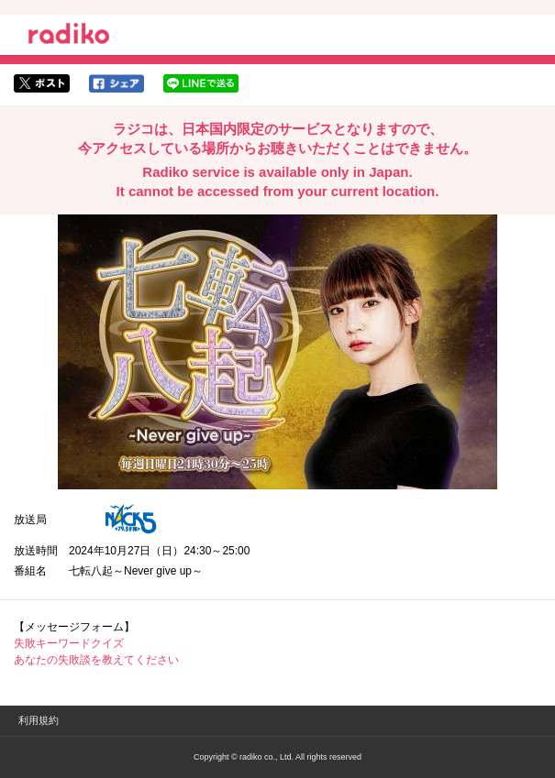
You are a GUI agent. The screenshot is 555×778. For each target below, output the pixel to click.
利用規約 (38, 720)
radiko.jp (69, 36)
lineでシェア (201, 83)
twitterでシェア (42, 83)
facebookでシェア (116, 83)
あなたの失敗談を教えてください (96, 659)
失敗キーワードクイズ (69, 643)
